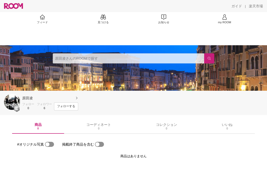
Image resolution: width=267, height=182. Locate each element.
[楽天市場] (256, 6)
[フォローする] (66, 106)
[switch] (49, 144)
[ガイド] (236, 6)
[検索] (209, 58)
